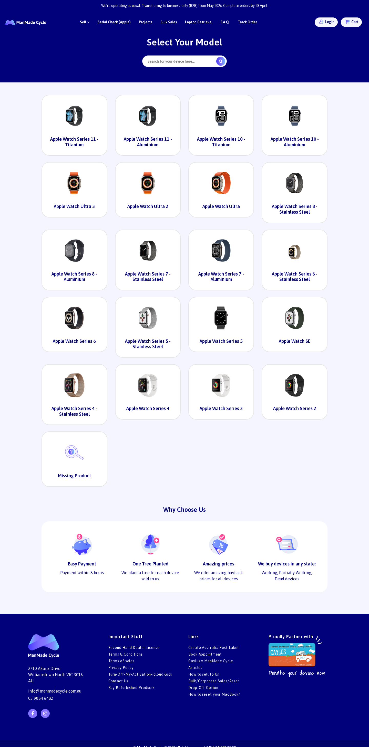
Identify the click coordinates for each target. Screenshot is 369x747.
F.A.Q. (225, 22)
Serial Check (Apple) (114, 22)
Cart (351, 21)
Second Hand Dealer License (134, 648)
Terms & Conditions (125, 654)
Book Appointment (205, 654)
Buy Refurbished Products (131, 688)
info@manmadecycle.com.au (54, 691)
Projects (145, 22)
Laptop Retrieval (198, 22)
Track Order (247, 22)
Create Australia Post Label (213, 648)
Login (326, 21)
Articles (195, 668)
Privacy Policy (121, 668)
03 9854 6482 (40, 698)
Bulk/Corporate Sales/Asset (213, 681)
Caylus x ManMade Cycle (210, 661)
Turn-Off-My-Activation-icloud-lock (140, 674)
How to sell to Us (203, 674)
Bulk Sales (168, 22)
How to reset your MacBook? (214, 694)
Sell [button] (84, 22)
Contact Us (118, 681)
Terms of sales (121, 661)
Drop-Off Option (203, 688)
